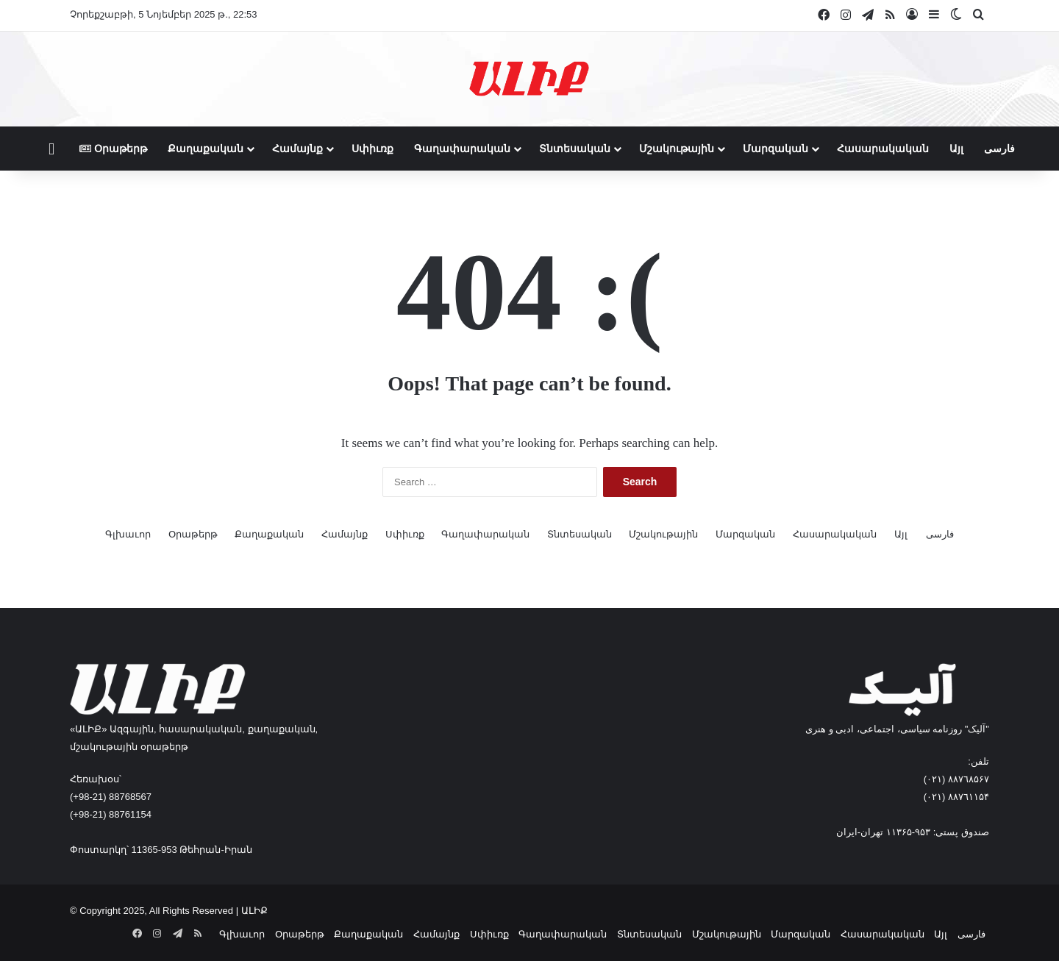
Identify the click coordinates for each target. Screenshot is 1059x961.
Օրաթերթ (113, 148)
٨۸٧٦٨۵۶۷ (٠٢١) (956, 779)
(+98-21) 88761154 (110, 814)
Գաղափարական (462, 148)
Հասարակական (883, 148)
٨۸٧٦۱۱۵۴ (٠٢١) (956, 796)
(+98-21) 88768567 (110, 796)
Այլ (956, 148)
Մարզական (775, 148)
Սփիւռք (372, 148)
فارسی (999, 148)
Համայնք (297, 148)
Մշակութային (676, 148)
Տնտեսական (574, 148)
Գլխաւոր (128, 534)
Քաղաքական (205, 148)
